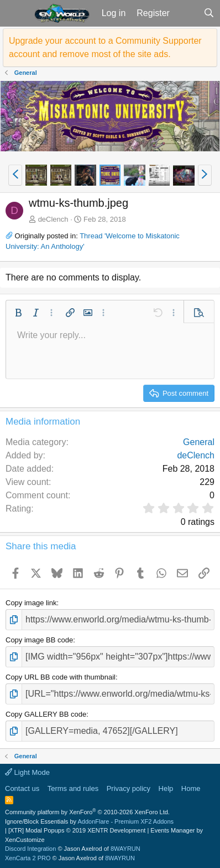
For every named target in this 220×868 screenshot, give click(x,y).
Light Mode (27, 772)
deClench (53, 219)
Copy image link (31, 603)
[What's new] (186, 13)
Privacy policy (128, 788)
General (198, 442)
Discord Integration (30, 848)
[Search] (208, 13)
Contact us (22, 788)
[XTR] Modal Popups (76, 830)
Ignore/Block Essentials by (89, 821)
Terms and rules (73, 788)
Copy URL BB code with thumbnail (61, 677)
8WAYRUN (125, 848)
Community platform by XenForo (87, 812)
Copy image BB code (39, 640)
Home (191, 788)
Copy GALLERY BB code (46, 714)
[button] (16, 13)
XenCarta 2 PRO (28, 858)
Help (166, 788)
